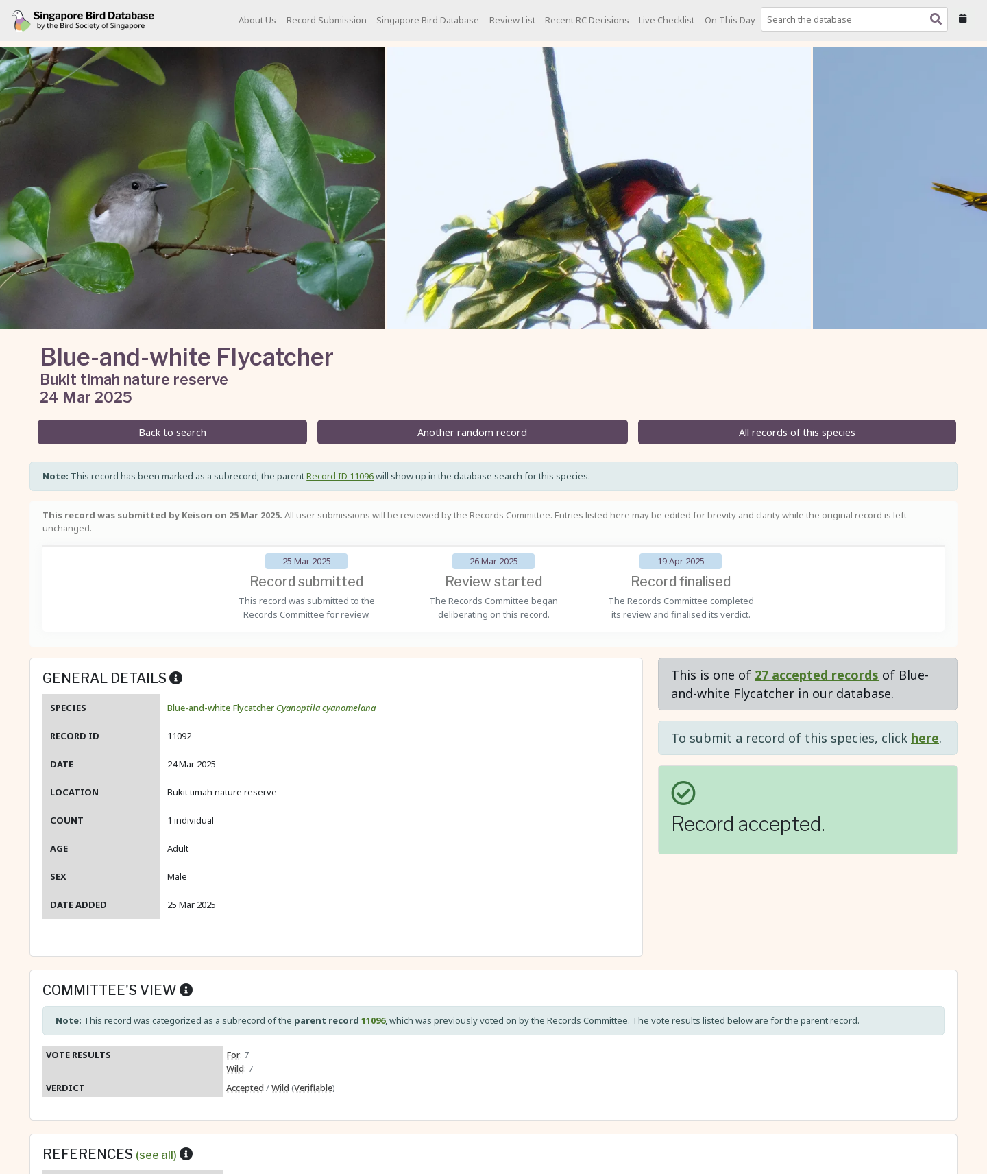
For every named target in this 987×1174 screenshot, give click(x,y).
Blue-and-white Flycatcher (271, 708)
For (233, 1055)
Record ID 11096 (340, 476)
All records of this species (797, 432)
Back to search (172, 432)
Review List (512, 20)
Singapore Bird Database (427, 20)
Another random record (472, 432)
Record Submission (327, 20)
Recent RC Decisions (587, 20)
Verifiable (313, 1087)
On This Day (730, 20)
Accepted (245, 1087)
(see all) (156, 1155)
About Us (257, 20)
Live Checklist (666, 20)
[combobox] (857, 19)
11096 (373, 1020)
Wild (235, 1068)
